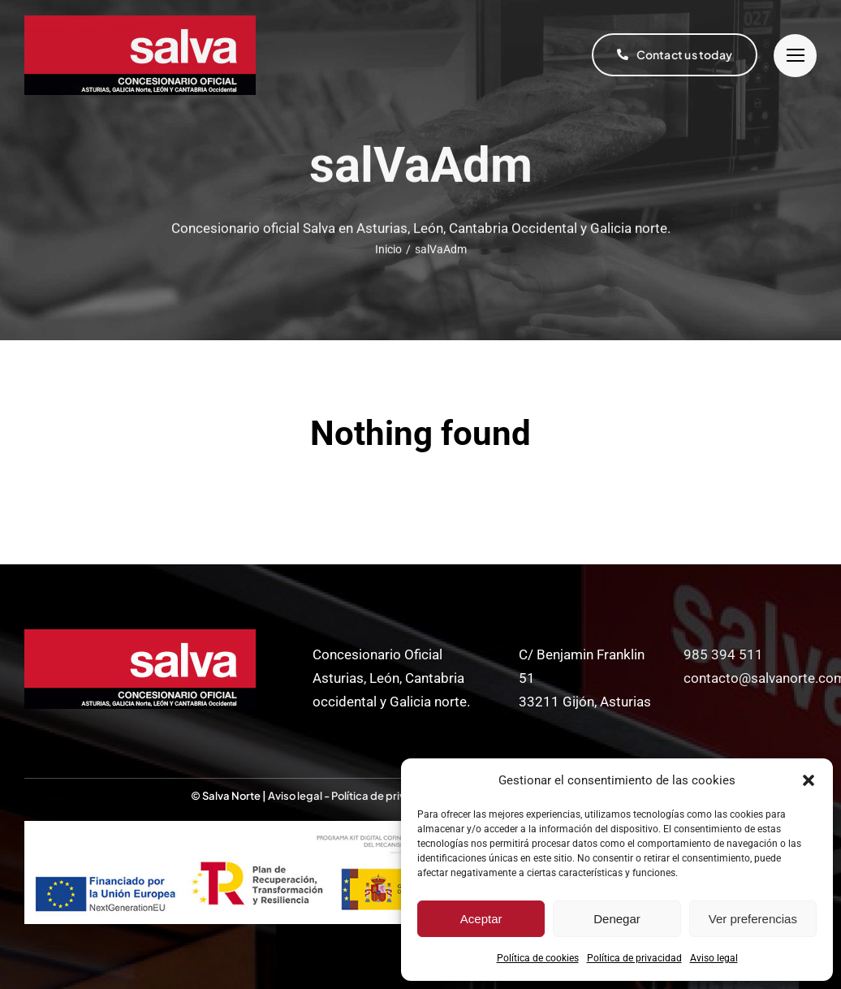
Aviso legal (714, 958)
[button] (808, 780)
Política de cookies (538, 958)
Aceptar (481, 919)
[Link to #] (795, 55)
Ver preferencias (753, 919)
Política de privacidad (634, 958)
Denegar (616, 919)
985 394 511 (723, 654)
